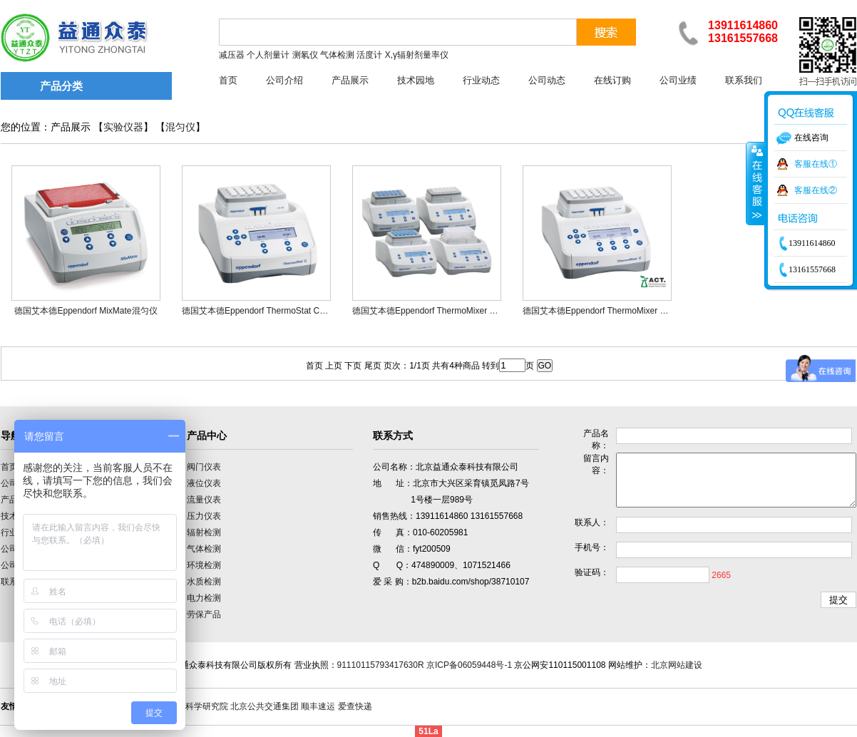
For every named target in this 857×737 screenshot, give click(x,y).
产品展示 (350, 80)
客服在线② (815, 190)
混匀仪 (180, 127)
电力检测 (204, 598)
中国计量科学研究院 (189, 706)
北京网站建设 (676, 665)
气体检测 (204, 549)
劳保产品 (204, 614)
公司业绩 (678, 80)
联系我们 (743, 80)
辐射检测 (204, 532)
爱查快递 (355, 706)
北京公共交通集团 (264, 706)
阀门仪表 (204, 467)
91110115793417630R (380, 665)
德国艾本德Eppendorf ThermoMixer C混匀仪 (607, 311)
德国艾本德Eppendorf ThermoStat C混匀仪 (263, 311)
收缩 (756, 183)
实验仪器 (123, 127)
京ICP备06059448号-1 (469, 665)
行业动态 (481, 80)
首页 (228, 80)
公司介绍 (284, 80)
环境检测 (204, 565)
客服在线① (815, 164)
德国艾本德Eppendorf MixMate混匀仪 (85, 311)
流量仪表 (204, 500)
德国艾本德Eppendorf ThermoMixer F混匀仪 (436, 311)
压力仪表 (204, 516)
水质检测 (204, 582)
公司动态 (546, 80)
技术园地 (415, 80)
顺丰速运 (318, 706)
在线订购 (612, 80)
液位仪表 (204, 483)
